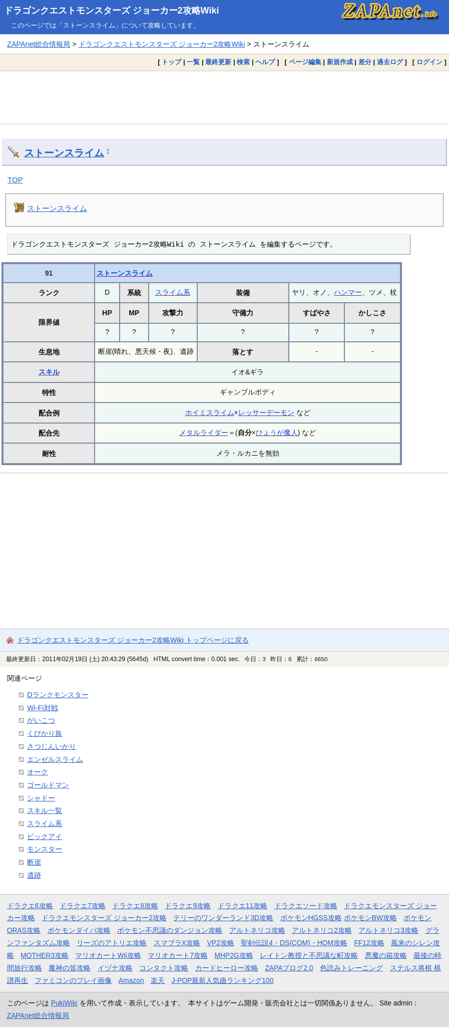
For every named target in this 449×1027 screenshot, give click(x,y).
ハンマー (348, 292)
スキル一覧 (44, 810)
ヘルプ (265, 62)
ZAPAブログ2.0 (289, 968)
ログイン (429, 62)
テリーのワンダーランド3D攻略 (223, 918)
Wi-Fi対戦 (42, 708)
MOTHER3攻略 (45, 955)
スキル (49, 372)
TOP (15, 179)
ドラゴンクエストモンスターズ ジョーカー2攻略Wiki (111, 11)
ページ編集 (305, 62)
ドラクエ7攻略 (83, 906)
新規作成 (340, 62)
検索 (243, 62)
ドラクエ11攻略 (242, 906)
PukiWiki (64, 1003)
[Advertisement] (224, 97)
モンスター (44, 849)
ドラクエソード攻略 (305, 906)
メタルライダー (203, 433)
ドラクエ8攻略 (135, 906)
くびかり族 (44, 733)
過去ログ (390, 62)
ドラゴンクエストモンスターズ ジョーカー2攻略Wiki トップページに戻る (133, 640)
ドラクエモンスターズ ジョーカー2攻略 (104, 918)
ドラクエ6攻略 (30, 906)
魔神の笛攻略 (70, 968)
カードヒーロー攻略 (226, 968)
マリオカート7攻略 (178, 955)
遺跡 (34, 875)
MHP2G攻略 (233, 955)
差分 (364, 62)
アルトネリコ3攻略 (388, 930)
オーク (37, 772)
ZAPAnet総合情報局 (38, 44)
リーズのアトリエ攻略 (112, 943)
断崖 (34, 862)
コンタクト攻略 (163, 968)
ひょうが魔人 (277, 433)
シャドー (41, 798)
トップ (171, 62)
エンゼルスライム (55, 759)
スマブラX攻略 (177, 943)
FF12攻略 (369, 943)
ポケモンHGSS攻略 (311, 918)
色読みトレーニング (351, 968)
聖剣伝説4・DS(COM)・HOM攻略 (294, 943)
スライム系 (172, 292)
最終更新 (218, 62)
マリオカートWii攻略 (108, 955)
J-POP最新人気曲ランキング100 (223, 980)
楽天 (158, 980)
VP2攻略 (220, 943)
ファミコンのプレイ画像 (73, 980)
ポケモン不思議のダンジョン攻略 (169, 930)
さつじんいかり (51, 746)
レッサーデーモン (266, 412)
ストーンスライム (64, 152)
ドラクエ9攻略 (188, 906)
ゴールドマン (48, 785)
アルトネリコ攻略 (257, 930)
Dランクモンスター (57, 695)
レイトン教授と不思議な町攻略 (309, 955)
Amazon (131, 980)
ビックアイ (44, 837)
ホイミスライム (209, 412)
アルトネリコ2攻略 (322, 930)
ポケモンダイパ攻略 (79, 930)
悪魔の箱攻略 (386, 955)
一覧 (193, 62)
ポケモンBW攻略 (370, 918)
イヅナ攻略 (115, 968)
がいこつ (41, 720)
